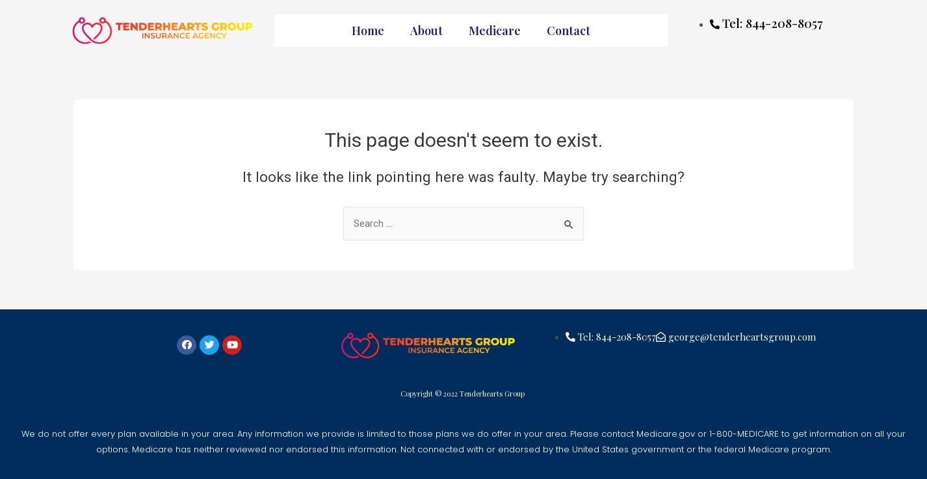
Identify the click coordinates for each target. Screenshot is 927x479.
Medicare (495, 30)
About (426, 30)
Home (368, 30)
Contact (568, 30)
